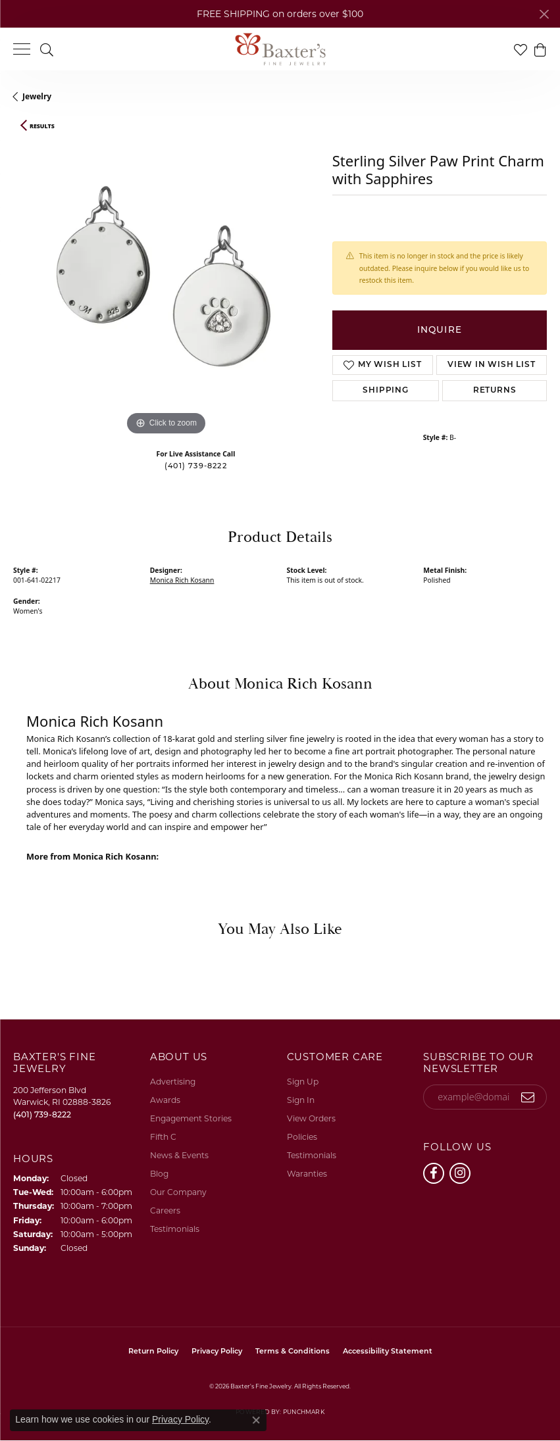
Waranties (307, 1174)
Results (42, 126)
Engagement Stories (191, 1118)
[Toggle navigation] (21, 49)
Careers (165, 1210)
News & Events (179, 1155)
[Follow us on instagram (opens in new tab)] (460, 1173)
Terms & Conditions (292, 1352)
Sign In (301, 1100)
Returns (495, 391)
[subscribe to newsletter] (528, 1097)
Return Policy (153, 1352)
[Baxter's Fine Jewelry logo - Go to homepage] (280, 49)
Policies (302, 1137)
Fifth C (163, 1137)
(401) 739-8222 (196, 466)
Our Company (178, 1192)
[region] (166, 286)
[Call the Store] (42, 1114)
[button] (46, 49)
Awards (165, 1100)
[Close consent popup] (256, 1420)
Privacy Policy (216, 1352)
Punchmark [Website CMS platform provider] (303, 1411)
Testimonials (174, 1229)
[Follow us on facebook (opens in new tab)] (433, 1173)
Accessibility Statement (387, 1352)
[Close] (544, 14)
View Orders (311, 1118)
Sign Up (302, 1082)
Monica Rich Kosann (182, 580)
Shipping (385, 391)
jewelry (36, 96)
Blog (159, 1174)
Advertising (172, 1082)
